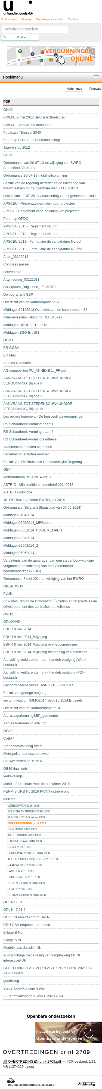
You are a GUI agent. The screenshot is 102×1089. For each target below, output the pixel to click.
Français (95, 88)
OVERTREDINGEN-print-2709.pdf (32, 1061)
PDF (6, 101)
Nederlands (74, 88)
